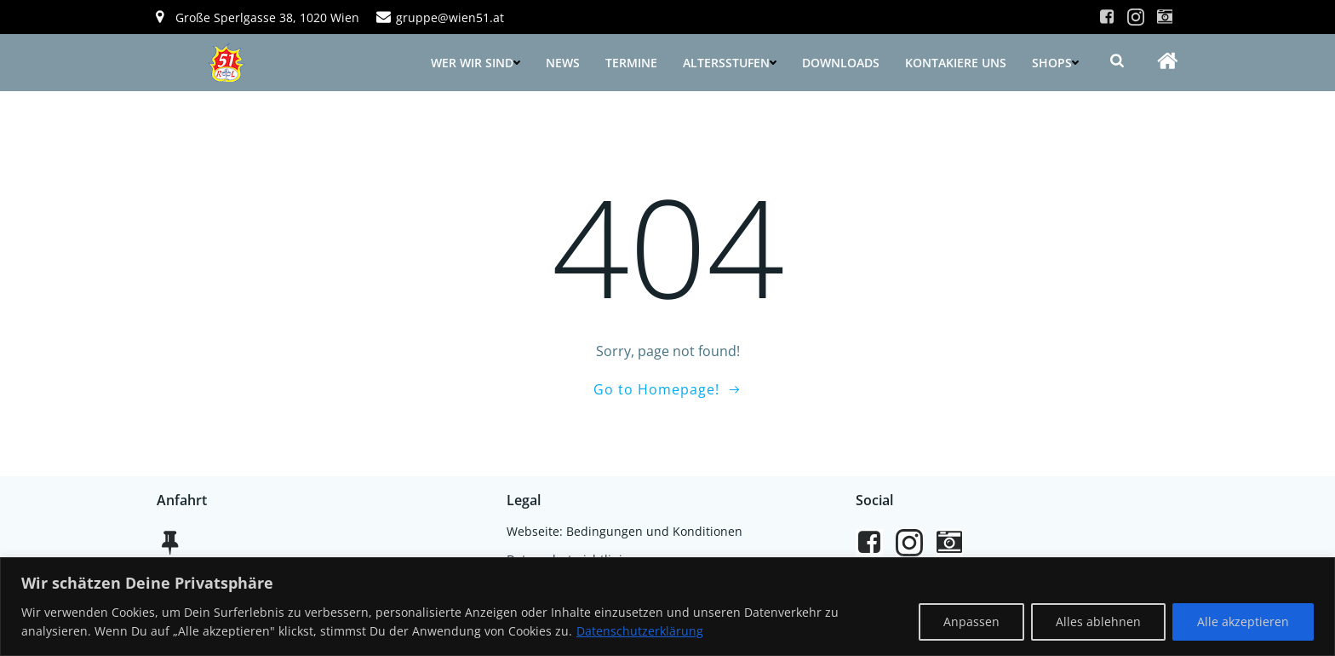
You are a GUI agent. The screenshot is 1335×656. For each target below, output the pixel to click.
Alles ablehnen (1098, 621)
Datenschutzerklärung (639, 631)
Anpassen (971, 621)
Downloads (840, 63)
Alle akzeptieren (1243, 621)
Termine (631, 63)
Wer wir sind (475, 63)
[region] (667, 606)
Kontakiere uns (955, 63)
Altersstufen (729, 63)
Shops (1055, 63)
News (563, 63)
